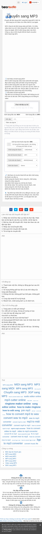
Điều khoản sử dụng (6, 521)
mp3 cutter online (15, 399)
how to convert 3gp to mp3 (28, 440)
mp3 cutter (29, 400)
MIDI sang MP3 (23, 384)
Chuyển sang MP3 (15, 392)
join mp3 (25, 410)
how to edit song (11, 410)
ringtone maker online (18, 403)
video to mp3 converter (27, 431)
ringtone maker (35, 400)
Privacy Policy (17, 521)
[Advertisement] (20, 57)
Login (24, 2)
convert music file (31, 444)
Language (34, 2)
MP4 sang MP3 (24, 388)
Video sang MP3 (37, 389)
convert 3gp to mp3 (16, 440)
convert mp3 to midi (19, 422)
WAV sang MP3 (10, 465)
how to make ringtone (29, 407)
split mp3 (33, 410)
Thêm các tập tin (11, 122)
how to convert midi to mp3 (16, 396)
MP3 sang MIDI (10, 454)
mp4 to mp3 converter (18, 428)
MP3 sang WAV (8, 385)
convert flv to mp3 (10, 434)
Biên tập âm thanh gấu (13, 452)
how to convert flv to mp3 (24, 434)
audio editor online (32, 396)
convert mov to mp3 (19, 436)
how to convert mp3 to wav (22, 413)
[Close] (40, 525)
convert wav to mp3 (15, 417)
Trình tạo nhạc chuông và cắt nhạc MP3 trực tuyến (15, 519)
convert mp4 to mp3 (22, 425)
